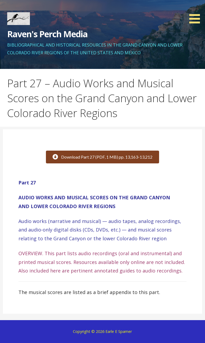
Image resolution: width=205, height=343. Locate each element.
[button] (196, 12)
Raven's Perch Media (47, 34)
